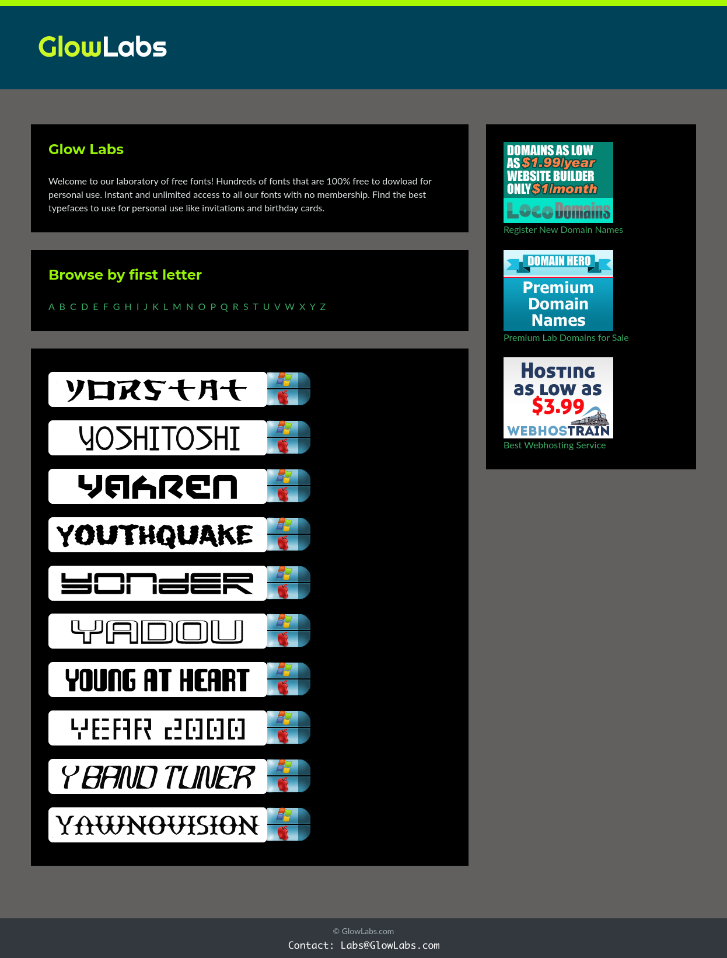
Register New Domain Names (563, 229)
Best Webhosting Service (555, 444)
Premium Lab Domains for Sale (566, 337)
